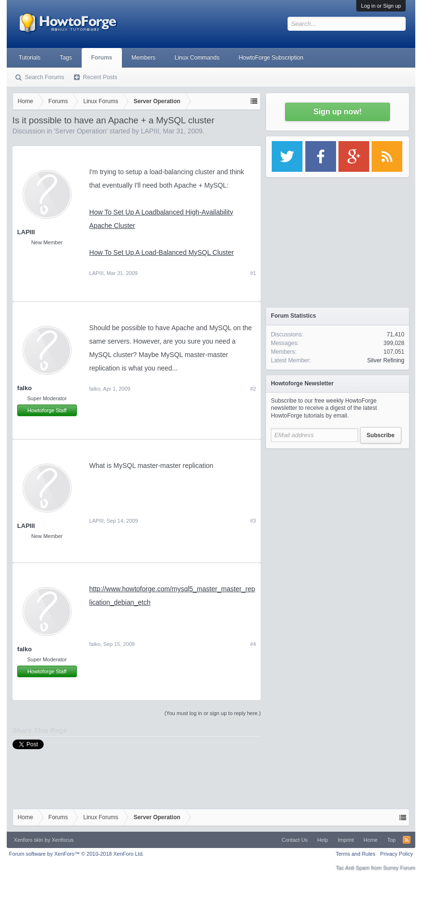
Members (144, 57)
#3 (253, 521)
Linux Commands (197, 57)
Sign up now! (337, 112)
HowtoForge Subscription (271, 57)
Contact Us (294, 840)
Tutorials (30, 57)
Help (322, 840)
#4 (253, 644)
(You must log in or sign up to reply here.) (212, 713)
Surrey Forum (399, 868)
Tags (66, 57)
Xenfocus (63, 840)
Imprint (346, 840)
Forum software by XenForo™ (76, 854)
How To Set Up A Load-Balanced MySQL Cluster (161, 252)
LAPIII (150, 131)
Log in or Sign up (381, 6)
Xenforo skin (28, 840)
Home (370, 840)
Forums (101, 57)
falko (24, 388)
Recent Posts (100, 77)
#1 (253, 273)
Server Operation (81, 131)
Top (391, 840)
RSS (406, 840)
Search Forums (44, 77)
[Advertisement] (337, 514)
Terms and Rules (355, 854)
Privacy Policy (396, 854)
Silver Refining (385, 360)
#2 (253, 389)
